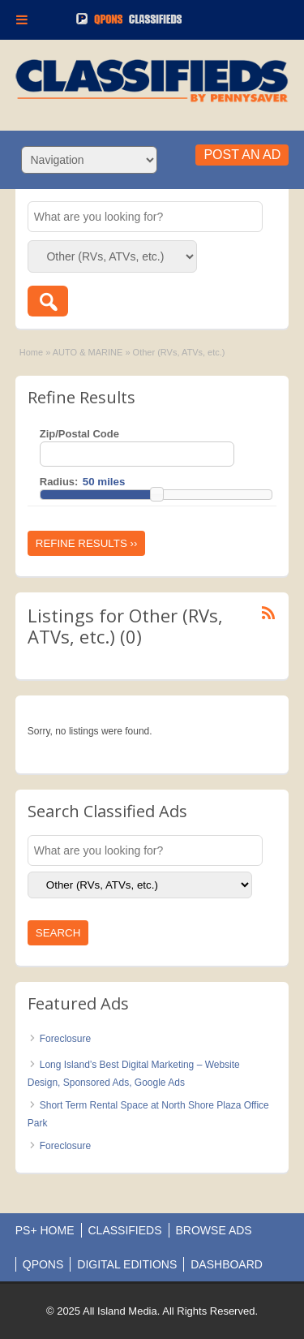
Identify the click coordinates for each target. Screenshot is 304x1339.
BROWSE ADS (214, 1230)
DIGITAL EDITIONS (127, 1264)
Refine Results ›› (87, 543)
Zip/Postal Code (79, 434)
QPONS (43, 1264)
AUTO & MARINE (88, 352)
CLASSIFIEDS (125, 1230)
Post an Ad (241, 154)
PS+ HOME (45, 1230)
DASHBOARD (227, 1264)
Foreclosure (65, 1038)
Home (31, 352)
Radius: (59, 482)
